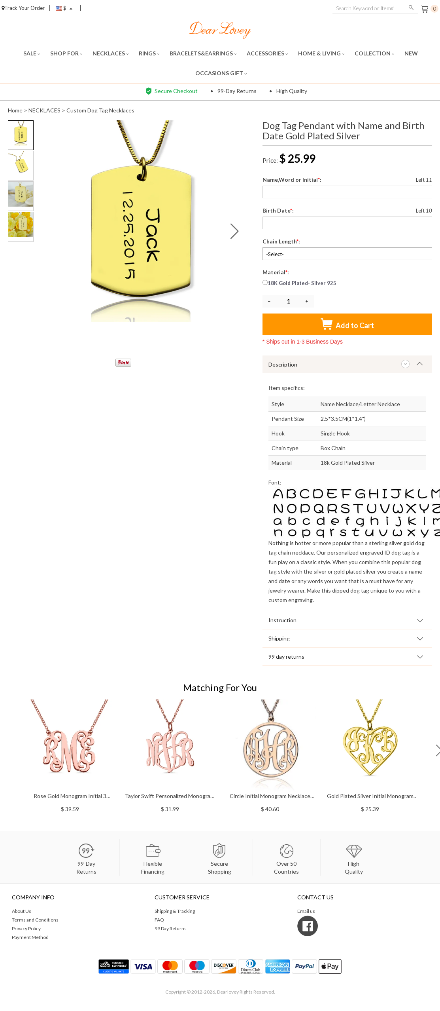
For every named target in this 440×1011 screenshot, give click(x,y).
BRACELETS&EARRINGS (203, 53)
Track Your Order (23, 8)
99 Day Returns (171, 928)
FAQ (159, 920)
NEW (411, 53)
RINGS (149, 53)
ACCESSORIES (267, 53)
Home (15, 110)
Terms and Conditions (35, 920)
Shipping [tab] (279, 638)
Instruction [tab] (282, 620)
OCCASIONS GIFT (221, 73)
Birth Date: (278, 210)
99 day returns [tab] (286, 656)
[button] (235, 231)
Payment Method (30, 937)
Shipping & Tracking (175, 911)
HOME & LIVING (321, 53)
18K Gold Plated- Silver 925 (299, 283)
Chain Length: (281, 241)
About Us (21, 911)
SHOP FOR (66, 53)
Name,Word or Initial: (292, 179)
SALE (31, 53)
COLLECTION (374, 53)
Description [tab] (282, 364)
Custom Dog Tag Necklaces (100, 110)
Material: (276, 272)
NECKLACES (110, 53)
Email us (306, 911)
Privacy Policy (26, 928)
